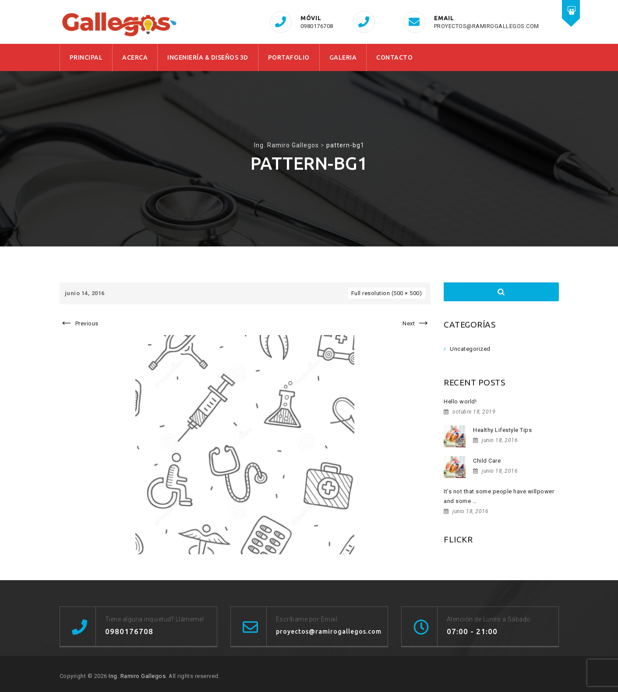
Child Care (487, 460)
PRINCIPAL (86, 57)
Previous (79, 323)
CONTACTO (394, 57)
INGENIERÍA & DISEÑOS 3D (207, 57)
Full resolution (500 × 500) (386, 293)
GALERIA (343, 57)
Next (417, 323)
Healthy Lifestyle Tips (502, 430)
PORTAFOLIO (289, 57)
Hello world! (460, 401)
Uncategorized (470, 349)
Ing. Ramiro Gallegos (137, 676)
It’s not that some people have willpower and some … (499, 496)
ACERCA (135, 57)
